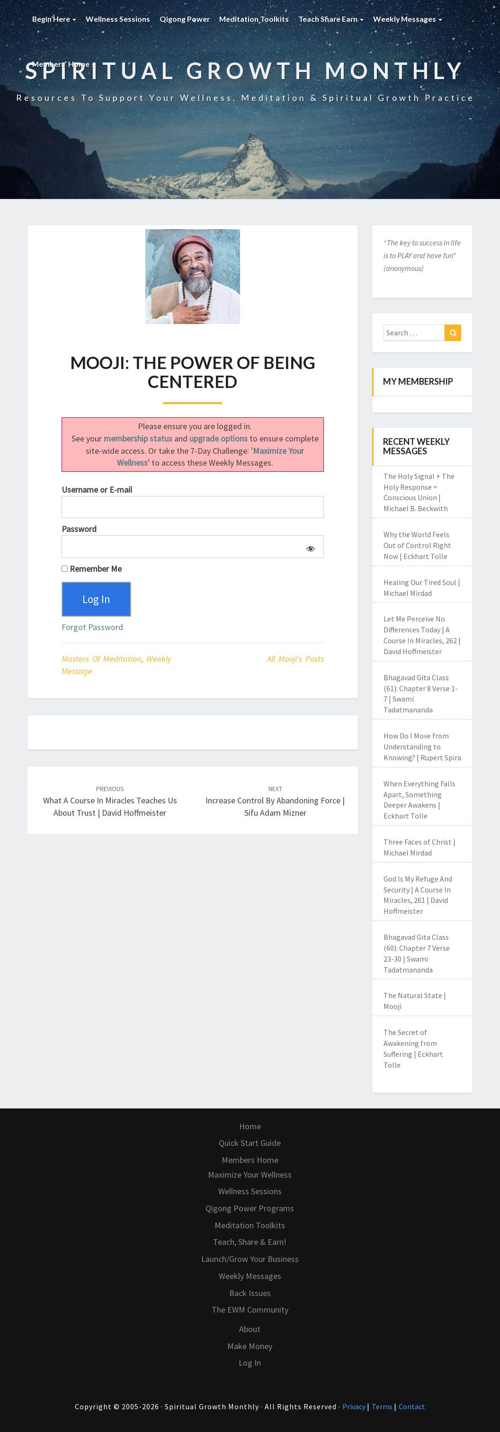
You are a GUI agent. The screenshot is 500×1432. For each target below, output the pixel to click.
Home (250, 1126)
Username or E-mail (97, 489)
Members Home (250, 1159)
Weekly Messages (411, 18)
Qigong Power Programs (249, 1208)
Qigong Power (186, 18)
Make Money (249, 1346)
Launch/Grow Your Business (250, 1258)
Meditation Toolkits (256, 18)
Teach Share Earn (333, 18)
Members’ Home (64, 63)
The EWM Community (250, 1309)
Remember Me (92, 568)
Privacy (354, 1406)
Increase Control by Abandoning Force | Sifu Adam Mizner (275, 802)
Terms (383, 1406)
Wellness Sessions (119, 18)
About (249, 1329)
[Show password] (309, 546)
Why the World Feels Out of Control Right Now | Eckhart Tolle (417, 545)
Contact (412, 1406)
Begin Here (54, 18)
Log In (250, 1362)
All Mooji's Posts (295, 659)
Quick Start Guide (250, 1142)
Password (79, 528)
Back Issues (250, 1293)
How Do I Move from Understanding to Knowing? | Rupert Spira (422, 746)
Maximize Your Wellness (250, 1174)
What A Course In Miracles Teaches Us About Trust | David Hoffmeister (110, 802)
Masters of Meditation (101, 659)
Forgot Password (92, 627)
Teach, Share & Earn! (249, 1241)
